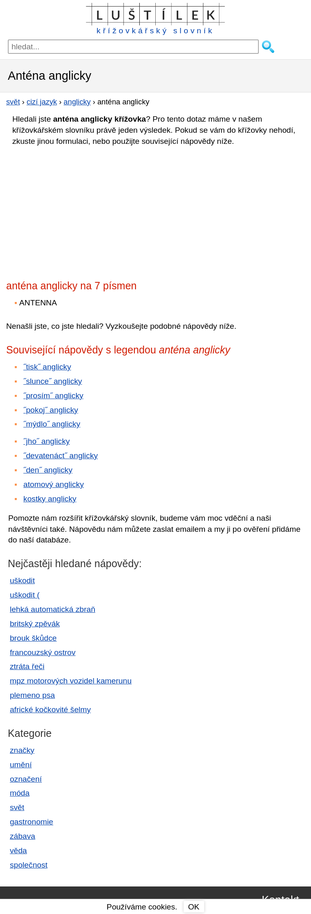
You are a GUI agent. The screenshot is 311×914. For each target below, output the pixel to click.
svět (17, 807)
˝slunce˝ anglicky (52, 381)
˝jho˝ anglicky (46, 441)
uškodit (22, 580)
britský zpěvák (35, 623)
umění (21, 764)
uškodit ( (25, 595)
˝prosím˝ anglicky (53, 395)
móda (20, 793)
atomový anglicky (53, 484)
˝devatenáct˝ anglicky (60, 455)
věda (18, 850)
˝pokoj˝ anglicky (50, 410)
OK (194, 906)
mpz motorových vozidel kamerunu (70, 680)
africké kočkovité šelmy (50, 709)
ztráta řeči (27, 666)
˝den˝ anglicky (47, 470)
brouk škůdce (33, 638)
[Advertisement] (78, 210)
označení (26, 779)
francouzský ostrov (43, 652)
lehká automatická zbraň (52, 609)
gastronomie (31, 821)
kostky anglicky (49, 498)
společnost (29, 865)
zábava (22, 836)
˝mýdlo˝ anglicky (52, 424)
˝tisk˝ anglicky (47, 366)
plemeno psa (32, 695)
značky (22, 750)
